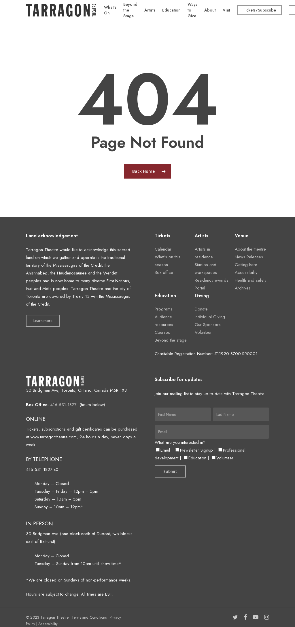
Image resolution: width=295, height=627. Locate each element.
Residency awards (211, 280)
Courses (162, 332)
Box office (164, 272)
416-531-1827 (63, 404)
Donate (201, 309)
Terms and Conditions (89, 617)
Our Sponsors (208, 324)
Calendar (163, 249)
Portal (200, 288)
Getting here (246, 265)
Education (195, 458)
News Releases (249, 257)
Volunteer (203, 332)
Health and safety (250, 280)
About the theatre (250, 249)
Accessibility (246, 272)
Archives (243, 288)
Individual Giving (210, 317)
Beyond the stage (171, 340)
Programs (164, 309)
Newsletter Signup (194, 450)
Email (163, 450)
